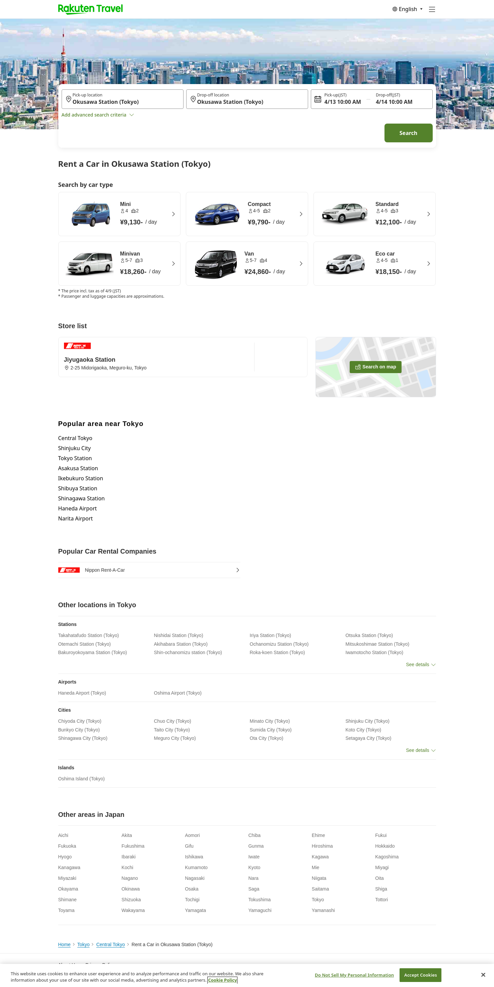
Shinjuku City (74, 448)
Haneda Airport (77, 508)
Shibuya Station (77, 488)
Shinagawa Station (81, 498)
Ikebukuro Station (80, 478)
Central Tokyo (75, 438)
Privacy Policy (100, 965)
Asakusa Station (78, 468)
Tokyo (83, 944)
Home (64, 944)
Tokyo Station (75, 458)
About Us (68, 965)
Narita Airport (75, 518)
